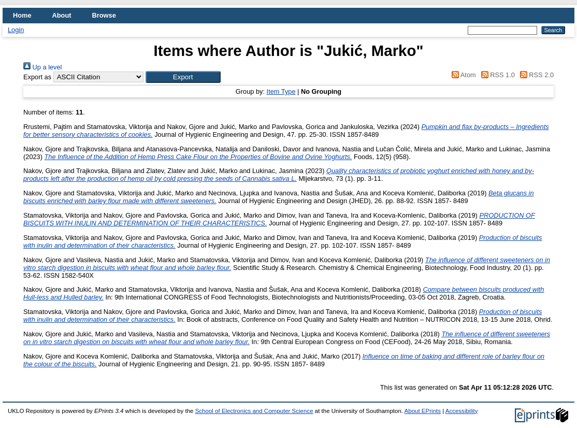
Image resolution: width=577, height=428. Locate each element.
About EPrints (423, 411)
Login (16, 30)
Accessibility (461, 411)
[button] (183, 77)
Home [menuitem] (22, 15)
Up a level (42, 67)
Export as (37, 77)
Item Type (281, 91)
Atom (462, 75)
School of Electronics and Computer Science (254, 411)
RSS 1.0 (496, 75)
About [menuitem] (61, 15)
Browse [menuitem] (104, 15)
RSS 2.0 (535, 75)
